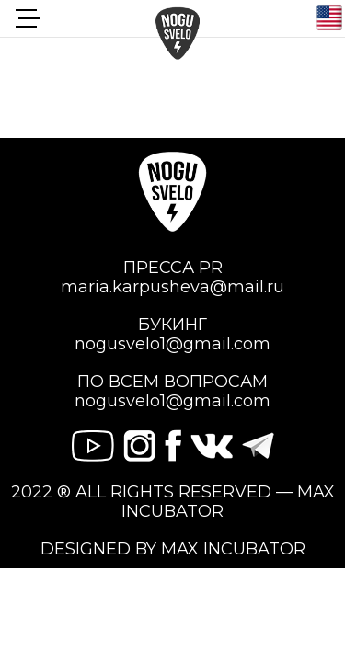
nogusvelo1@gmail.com (172, 344)
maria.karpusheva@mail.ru (172, 287)
